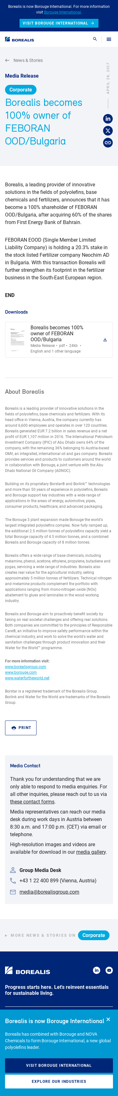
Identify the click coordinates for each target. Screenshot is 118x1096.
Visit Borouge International (59, 1065)
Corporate (20, 90)
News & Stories (24, 60)
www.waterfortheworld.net (27, 678)
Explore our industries (59, 1081)
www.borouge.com (21, 672)
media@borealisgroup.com (49, 892)
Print (21, 728)
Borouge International (62, 12)
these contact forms (32, 802)
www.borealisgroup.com (25, 667)
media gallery (91, 852)
